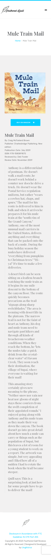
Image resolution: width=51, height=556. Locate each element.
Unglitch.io (27, 547)
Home (18, 41)
